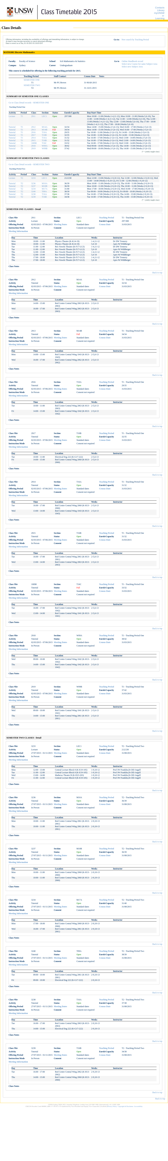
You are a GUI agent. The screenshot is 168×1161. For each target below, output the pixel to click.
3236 (33, 183)
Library (160, 10)
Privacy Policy (112, 1106)
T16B (44, 140)
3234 (33, 189)
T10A (44, 132)
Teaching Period (106, 217)
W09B (44, 148)
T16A (44, 137)
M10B (44, 186)
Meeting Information (18, 231)
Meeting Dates (60, 224)
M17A (44, 189)
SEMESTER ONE (32, 80)
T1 (22, 116)
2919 (33, 148)
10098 (34, 143)
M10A (44, 183)
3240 (33, 191)
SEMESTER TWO (32, 85)
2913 (33, 129)
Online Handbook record (132, 61)
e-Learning (159, 17)
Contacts (159, 7)
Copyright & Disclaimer (125, 1106)
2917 (33, 135)
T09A (44, 191)
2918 (33, 146)
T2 (22, 178)
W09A (44, 146)
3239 (33, 197)
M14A (44, 127)
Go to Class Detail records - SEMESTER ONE (29, 102)
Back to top (157, 272)
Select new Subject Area (132, 66)
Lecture (12, 116)
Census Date (105, 224)
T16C (44, 143)
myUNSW (159, 13)
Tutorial (12, 127)
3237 (33, 186)
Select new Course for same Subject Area (139, 64)
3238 (33, 194)
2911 (33, 116)
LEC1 (44, 116)
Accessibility (138, 1106)
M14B (44, 129)
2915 (33, 140)
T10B (44, 135)
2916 (33, 132)
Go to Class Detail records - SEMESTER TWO (29, 164)
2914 (33, 137)
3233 (33, 178)
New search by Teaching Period (135, 39)
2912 (33, 127)
